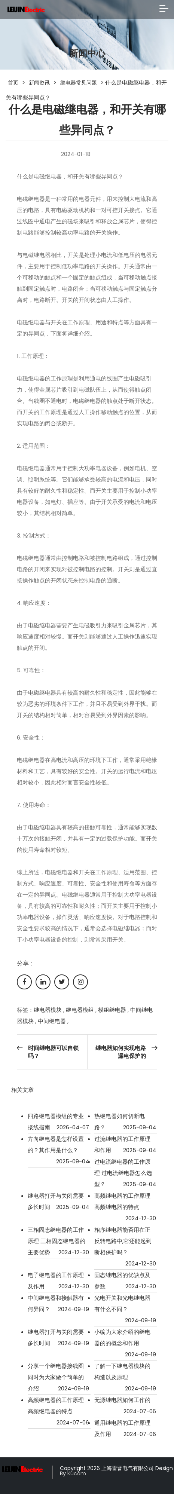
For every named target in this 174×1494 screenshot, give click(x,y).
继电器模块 (48, 1010)
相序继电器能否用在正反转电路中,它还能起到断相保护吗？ (123, 1241)
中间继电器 (52, 1021)
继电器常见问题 (78, 82)
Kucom (76, 1473)
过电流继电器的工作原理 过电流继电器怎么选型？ (123, 1173)
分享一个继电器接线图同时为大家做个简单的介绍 (56, 1377)
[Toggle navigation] (163, 9)
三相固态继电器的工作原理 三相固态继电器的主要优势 (56, 1241)
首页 (13, 82)
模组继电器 (112, 1010)
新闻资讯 (39, 82)
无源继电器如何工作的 (122, 1400)
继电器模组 (80, 1010)
